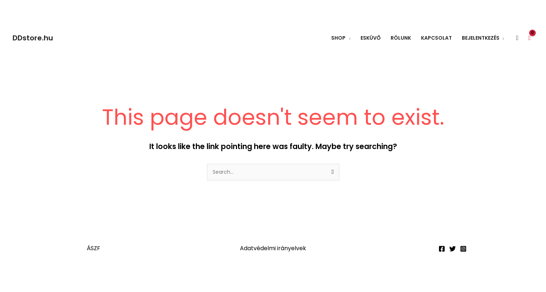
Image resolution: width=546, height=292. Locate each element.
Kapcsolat (436, 37)
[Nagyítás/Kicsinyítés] (14, 276)
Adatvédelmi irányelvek (273, 248)
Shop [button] (338, 37)
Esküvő (371, 37)
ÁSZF (93, 248)
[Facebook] (442, 249)
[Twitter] (452, 249)
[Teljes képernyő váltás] (44, 276)
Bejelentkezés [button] (480, 37)
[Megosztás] (74, 276)
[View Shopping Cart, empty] (529, 38)
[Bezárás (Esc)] (104, 276)
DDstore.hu (33, 38)
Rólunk (401, 37)
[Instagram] (463, 249)
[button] (517, 38)
